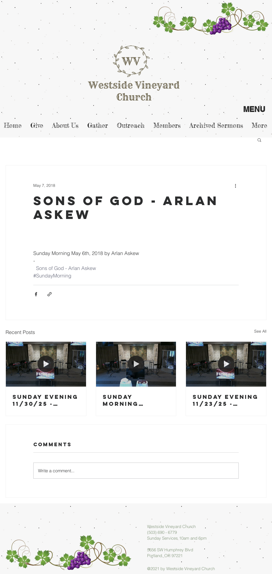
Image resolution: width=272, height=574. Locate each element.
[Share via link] (49, 294)
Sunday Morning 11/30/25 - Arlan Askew (130, 400)
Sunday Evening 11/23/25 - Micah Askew (225, 400)
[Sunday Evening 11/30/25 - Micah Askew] (46, 364)
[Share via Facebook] (36, 294)
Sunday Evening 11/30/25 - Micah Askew (45, 400)
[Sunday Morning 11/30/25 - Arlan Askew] (136, 364)
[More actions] (235, 185)
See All (260, 331)
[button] (259, 139)
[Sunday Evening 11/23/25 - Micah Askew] (226, 364)
